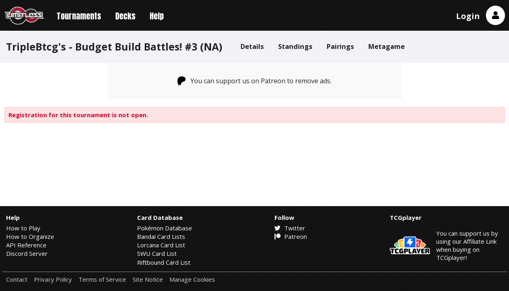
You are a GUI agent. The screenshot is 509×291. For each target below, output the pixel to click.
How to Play (23, 228)
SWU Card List (157, 253)
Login (468, 16)
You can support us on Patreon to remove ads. (254, 80)
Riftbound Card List (163, 262)
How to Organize (30, 236)
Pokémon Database (164, 228)
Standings (295, 46)
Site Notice (148, 279)
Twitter (290, 228)
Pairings (340, 46)
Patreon (291, 236)
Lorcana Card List (161, 245)
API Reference (26, 245)
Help (157, 16)
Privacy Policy (53, 279)
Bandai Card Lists (161, 236)
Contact (16, 279)
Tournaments (79, 16)
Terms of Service (102, 279)
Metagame (386, 46)
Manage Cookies (192, 279)
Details (252, 46)
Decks (125, 16)
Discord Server (27, 253)
